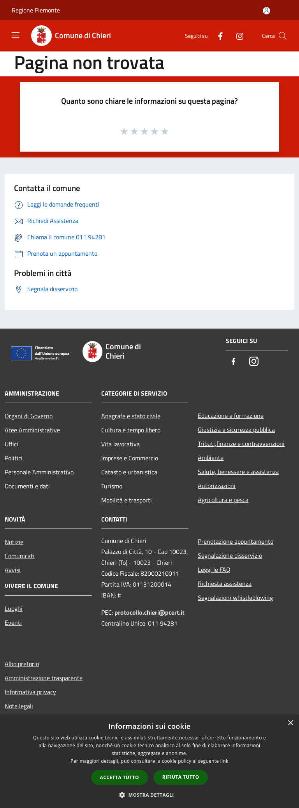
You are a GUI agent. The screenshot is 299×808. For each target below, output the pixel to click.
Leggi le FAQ (214, 569)
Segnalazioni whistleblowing (235, 597)
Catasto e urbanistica (129, 472)
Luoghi (14, 608)
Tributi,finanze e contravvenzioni (241, 443)
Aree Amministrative (32, 430)
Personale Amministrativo (39, 472)
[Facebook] (217, 35)
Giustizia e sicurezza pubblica (236, 429)
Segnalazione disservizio (230, 555)
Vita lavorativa (120, 444)
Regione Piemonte (36, 10)
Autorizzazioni (217, 485)
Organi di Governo (29, 416)
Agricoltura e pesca (223, 499)
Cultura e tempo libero (130, 430)
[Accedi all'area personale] (266, 11)
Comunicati (20, 555)
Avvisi (13, 570)
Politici (14, 458)
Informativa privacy (30, 692)
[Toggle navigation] (15, 35)
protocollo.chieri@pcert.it (149, 612)
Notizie (14, 541)
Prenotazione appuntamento (235, 541)
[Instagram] (236, 35)
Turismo (111, 486)
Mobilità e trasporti (126, 500)
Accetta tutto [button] (119, 777)
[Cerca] (282, 36)
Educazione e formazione (231, 415)
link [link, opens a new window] (224, 761)
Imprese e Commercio (129, 458)
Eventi (13, 622)
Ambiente (210, 457)
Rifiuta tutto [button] (180, 777)
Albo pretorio (22, 663)
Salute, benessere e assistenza (238, 471)
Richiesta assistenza (225, 583)
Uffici (11, 444)
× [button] (290, 723)
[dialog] (149, 761)
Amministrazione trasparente (44, 677)
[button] (149, 795)
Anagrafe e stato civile (130, 416)
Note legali (19, 706)
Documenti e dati (27, 486)
